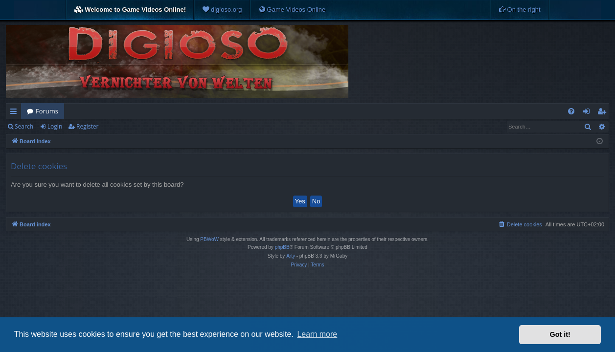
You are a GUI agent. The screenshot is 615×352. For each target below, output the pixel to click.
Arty (290, 256)
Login (54, 126)
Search (24, 126)
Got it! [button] (560, 334)
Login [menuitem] (588, 113)
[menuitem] (222, 10)
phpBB (282, 247)
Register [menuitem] (603, 113)
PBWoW (209, 239)
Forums (47, 111)
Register (87, 126)
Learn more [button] (317, 334)
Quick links (15, 113)
